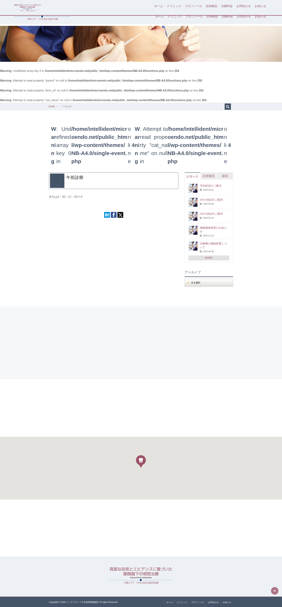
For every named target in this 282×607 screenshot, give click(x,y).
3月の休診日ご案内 (211, 213)
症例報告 (212, 16)
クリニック (175, 16)
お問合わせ (244, 16)
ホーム (159, 16)
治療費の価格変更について (213, 244)
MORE (209, 257)
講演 (225, 175)
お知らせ (260, 16)
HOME (52, 106)
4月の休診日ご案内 (211, 199)
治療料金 (227, 16)
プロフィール (194, 16)
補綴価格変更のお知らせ (213, 229)
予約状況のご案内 (210, 185)
